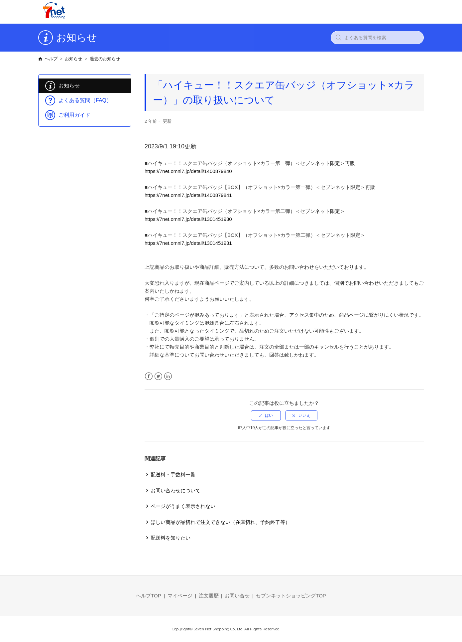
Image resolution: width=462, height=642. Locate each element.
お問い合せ (237, 595)
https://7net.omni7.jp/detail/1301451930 (188, 219)
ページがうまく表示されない (183, 506)
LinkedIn (168, 376)
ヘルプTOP (148, 595)
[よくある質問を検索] (377, 37)
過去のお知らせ (105, 58)
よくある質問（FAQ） (85, 100)
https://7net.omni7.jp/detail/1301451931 (188, 243)
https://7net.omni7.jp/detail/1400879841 (188, 195)
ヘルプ (51, 58)
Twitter (158, 376)
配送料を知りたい (170, 538)
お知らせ (73, 58)
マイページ (180, 595)
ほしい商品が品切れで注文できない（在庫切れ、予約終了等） (220, 522)
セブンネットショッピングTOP (291, 595)
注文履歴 (209, 595)
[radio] (266, 415)
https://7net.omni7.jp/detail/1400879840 (188, 171)
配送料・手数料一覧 (173, 474)
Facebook (149, 376)
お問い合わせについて (175, 490)
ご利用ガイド (74, 115)
